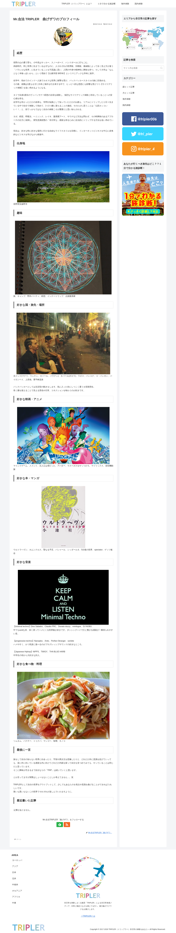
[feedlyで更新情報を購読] (60, 824)
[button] (161, 68)
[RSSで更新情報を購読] (66, 824)
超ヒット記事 (129, 87)
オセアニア (146, 48)
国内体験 (127, 105)
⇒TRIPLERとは (88, 916)
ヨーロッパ (130, 31)
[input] (143, 68)
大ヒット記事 (129, 93)
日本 (143, 39)
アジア (140, 33)
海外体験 (127, 99)
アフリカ (131, 47)
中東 (134, 40)
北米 (150, 34)
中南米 (156, 44)
